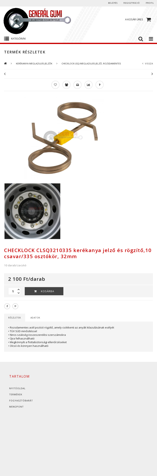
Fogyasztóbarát (21, 400)
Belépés (111, 3)
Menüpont (16, 406)
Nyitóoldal (17, 388)
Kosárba (47, 291)
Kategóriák (18, 38)
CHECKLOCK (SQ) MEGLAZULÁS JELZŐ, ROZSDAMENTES (91, 63)
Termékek (15, 394)
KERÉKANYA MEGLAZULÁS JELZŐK (34, 63)
